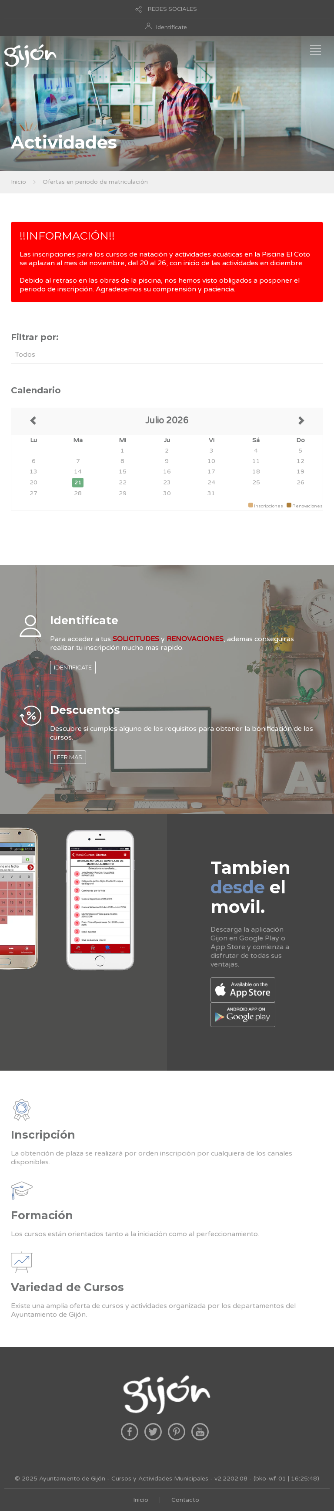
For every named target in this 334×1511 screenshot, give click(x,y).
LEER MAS (68, 757)
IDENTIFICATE (73, 667)
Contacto (185, 1500)
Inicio (18, 182)
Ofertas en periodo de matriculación (95, 182)
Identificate (171, 27)
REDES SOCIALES (172, 9)
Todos (25, 354)
